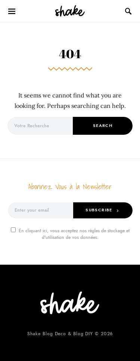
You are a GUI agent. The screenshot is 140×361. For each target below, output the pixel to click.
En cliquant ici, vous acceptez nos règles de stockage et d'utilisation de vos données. (70, 233)
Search (102, 125)
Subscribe (98, 210)
